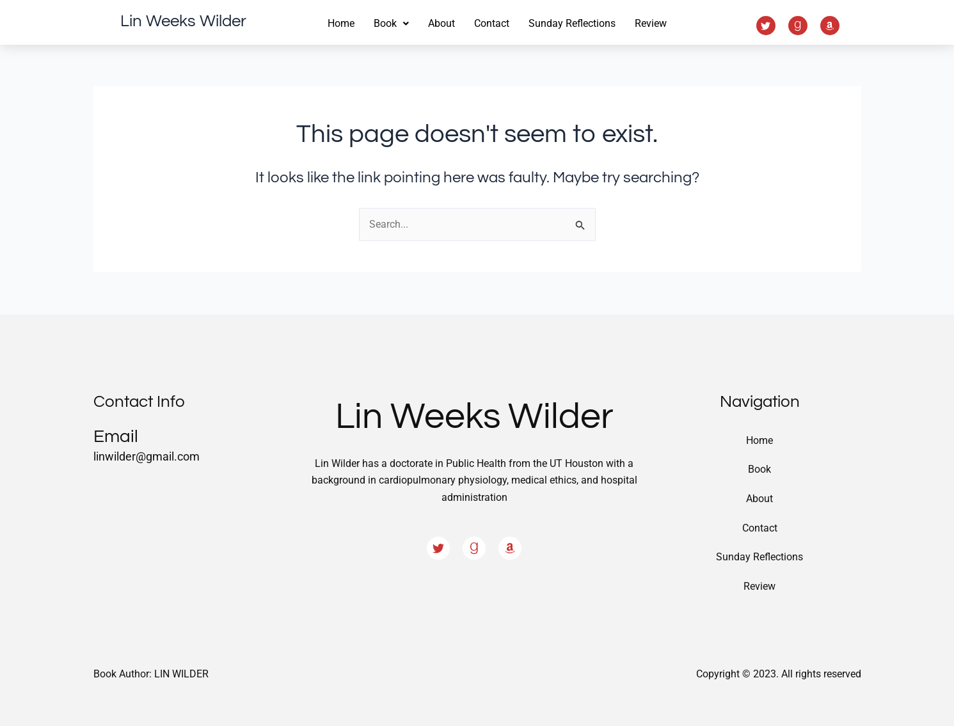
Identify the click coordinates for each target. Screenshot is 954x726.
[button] (391, 23)
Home (341, 23)
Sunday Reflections (572, 23)
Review (651, 23)
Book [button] (391, 23)
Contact (491, 23)
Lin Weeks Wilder (183, 21)
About (441, 23)
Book (759, 468)
